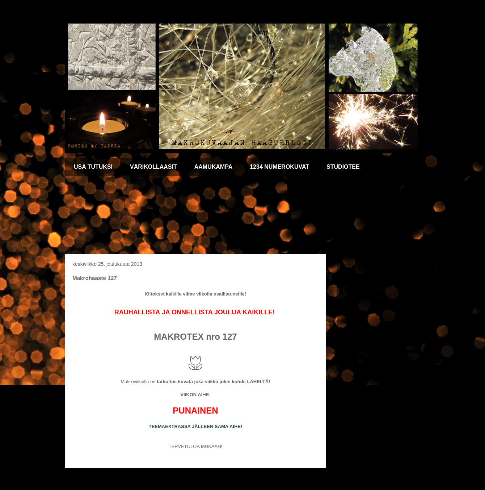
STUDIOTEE (343, 167)
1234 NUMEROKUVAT (279, 167)
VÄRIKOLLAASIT (153, 167)
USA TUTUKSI (93, 167)
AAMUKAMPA (213, 167)
